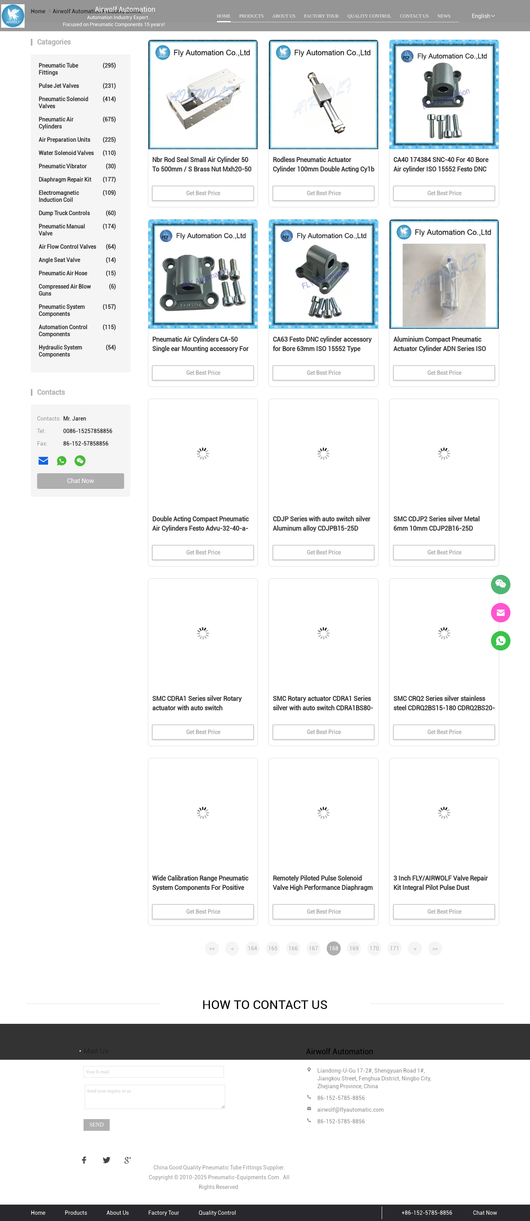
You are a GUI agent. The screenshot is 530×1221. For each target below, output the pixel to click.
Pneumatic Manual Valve (77, 230)
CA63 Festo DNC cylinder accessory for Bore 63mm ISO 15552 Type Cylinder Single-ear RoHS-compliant (323, 349)
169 (354, 948)
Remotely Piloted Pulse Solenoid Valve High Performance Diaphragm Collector (323, 888)
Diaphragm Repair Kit (77, 179)
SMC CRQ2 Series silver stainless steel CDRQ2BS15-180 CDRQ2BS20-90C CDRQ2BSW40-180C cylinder (444, 708)
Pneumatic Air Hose (77, 273)
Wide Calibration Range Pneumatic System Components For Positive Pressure (200, 888)
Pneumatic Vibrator (77, 166)
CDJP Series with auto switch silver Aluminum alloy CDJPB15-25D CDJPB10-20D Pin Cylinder (321, 528)
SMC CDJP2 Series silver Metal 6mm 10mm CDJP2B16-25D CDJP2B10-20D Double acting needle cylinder (436, 529)
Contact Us (414, 16)
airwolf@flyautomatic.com (350, 1110)
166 (293, 948)
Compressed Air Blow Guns (77, 290)
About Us (283, 16)
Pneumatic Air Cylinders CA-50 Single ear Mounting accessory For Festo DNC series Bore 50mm (200, 349)
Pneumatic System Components (77, 310)
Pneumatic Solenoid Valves (77, 102)
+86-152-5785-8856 (427, 1213)
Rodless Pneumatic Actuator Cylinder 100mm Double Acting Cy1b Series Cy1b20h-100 (323, 169)
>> (435, 948)
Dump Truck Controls (77, 213)
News (443, 16)
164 (252, 948)
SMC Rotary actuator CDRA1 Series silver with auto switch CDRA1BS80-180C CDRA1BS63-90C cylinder (323, 708)
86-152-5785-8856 (341, 1098)
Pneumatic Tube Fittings (77, 69)
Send (96, 1125)
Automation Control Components (77, 330)
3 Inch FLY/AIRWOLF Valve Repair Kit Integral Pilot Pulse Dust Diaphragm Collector (440, 888)
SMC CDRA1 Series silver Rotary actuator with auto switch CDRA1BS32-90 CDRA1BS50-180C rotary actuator (200, 708)
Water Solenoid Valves (77, 153)
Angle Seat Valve (77, 260)
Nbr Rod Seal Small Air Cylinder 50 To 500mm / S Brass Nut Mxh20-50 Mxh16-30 (201, 169)
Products (251, 16)
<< (212, 948)
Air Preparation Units (77, 139)
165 (272, 948)
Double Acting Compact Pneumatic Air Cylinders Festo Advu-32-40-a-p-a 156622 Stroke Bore (200, 528)
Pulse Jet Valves (77, 85)
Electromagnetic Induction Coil (77, 196)
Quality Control (369, 16)
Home (224, 16)
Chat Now (80, 481)
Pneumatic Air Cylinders (77, 123)
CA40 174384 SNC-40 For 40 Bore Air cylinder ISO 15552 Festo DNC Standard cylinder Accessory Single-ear (443, 170)
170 (374, 948)
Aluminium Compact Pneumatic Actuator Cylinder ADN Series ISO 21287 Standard (439, 349)
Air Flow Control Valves (77, 246)
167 (313, 948)
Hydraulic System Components (77, 351)
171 (394, 948)
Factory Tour (321, 16)
